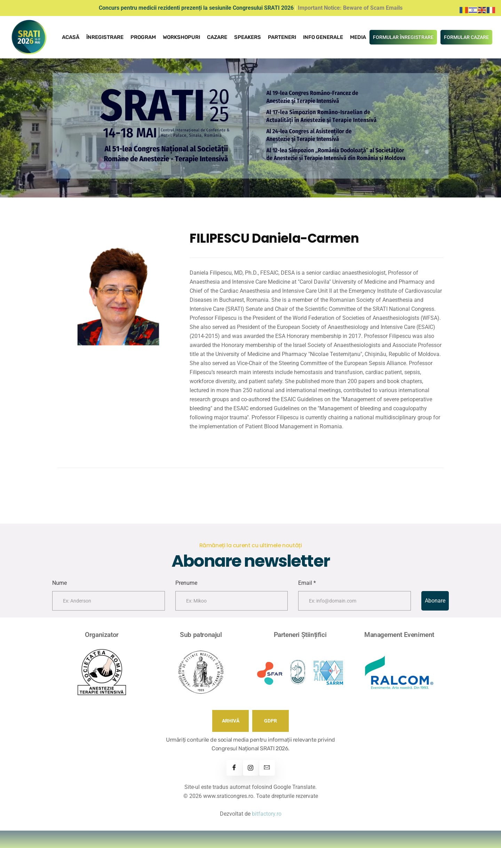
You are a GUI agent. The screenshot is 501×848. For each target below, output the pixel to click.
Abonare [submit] (435, 600)
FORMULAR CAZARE (466, 37)
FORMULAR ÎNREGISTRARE (403, 37)
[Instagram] (251, 768)
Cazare (217, 37)
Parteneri (282, 37)
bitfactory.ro (266, 813)
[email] (354, 601)
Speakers (247, 37)
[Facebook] (234, 768)
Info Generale (323, 37)
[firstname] (108, 601)
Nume (59, 583)
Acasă (70, 37)
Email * (307, 583)
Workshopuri (181, 37)
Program (143, 37)
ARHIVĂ (230, 721)
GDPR (270, 721)
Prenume (186, 583)
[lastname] (231, 601)
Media (358, 37)
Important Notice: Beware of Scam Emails (350, 8)
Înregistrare (105, 37)
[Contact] (267, 768)
